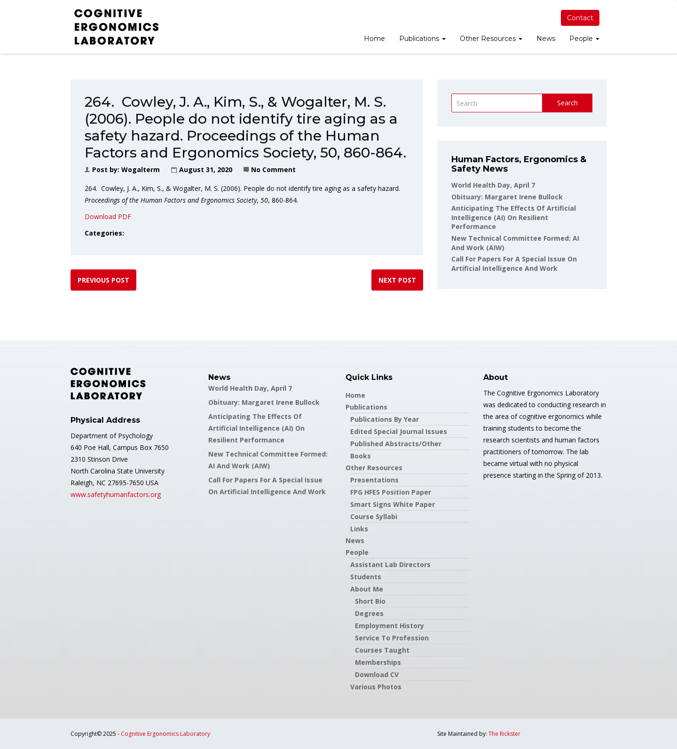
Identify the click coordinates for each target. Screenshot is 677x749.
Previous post (103, 280)
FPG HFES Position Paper (390, 492)
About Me (366, 588)
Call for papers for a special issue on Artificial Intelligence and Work (514, 263)
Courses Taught (382, 650)
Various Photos (375, 686)
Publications (422, 38)
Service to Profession (392, 637)
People (584, 38)
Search (567, 102)
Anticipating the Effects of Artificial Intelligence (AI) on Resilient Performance (513, 217)
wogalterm (140, 169)
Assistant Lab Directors (390, 564)
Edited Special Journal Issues (398, 431)
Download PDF (108, 216)
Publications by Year (384, 419)
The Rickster (504, 734)
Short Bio (370, 601)
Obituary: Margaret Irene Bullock (507, 196)
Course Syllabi (373, 516)
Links (359, 528)
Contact (580, 18)
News (545, 38)
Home (374, 38)
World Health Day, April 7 (493, 185)
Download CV (377, 674)
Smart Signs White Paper (392, 504)
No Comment (273, 169)
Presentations (374, 479)
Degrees (369, 613)
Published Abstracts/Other (395, 443)
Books (360, 455)
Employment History (389, 625)
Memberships (378, 662)
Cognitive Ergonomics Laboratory (165, 734)
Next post (397, 280)
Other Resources (491, 38)
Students (365, 576)
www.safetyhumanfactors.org (116, 494)
